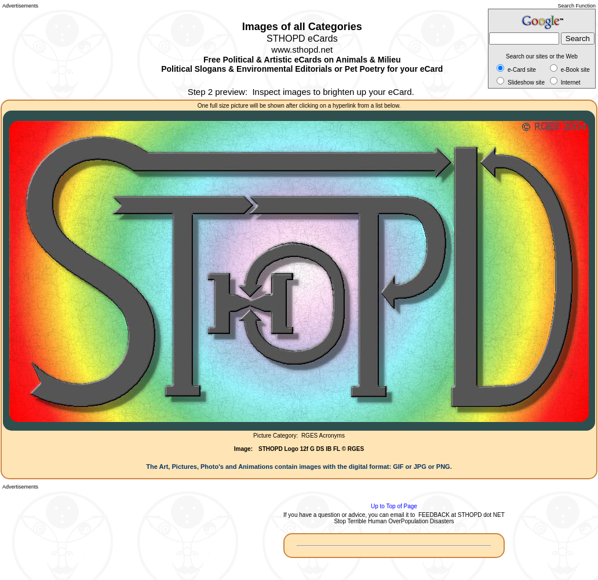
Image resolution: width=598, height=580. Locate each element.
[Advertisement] (54, 52)
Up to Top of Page (394, 506)
